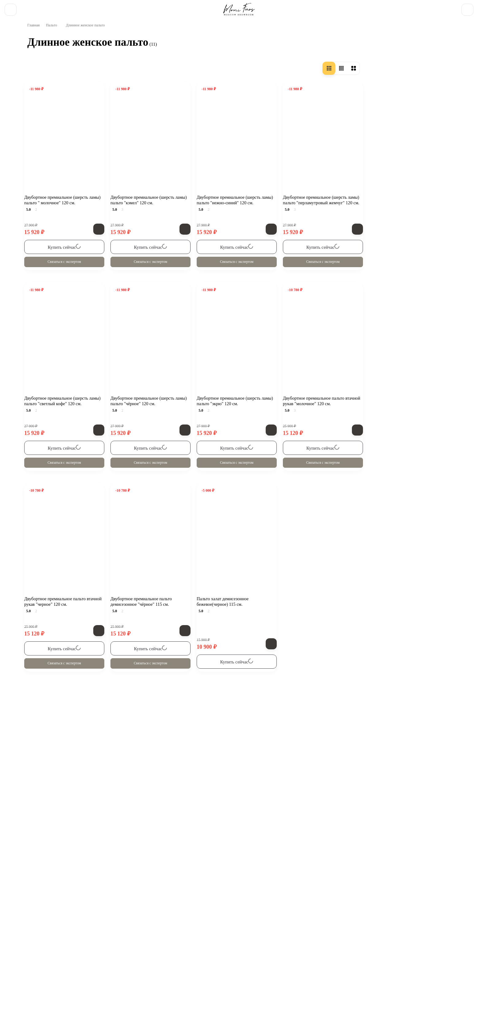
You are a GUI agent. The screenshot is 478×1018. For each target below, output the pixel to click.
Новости (132, 7)
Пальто (54, 46)
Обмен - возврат (102, 7)
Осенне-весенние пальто (65, 102)
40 (41, 333)
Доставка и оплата (63, 7)
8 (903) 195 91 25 (428, 7)
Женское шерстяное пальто (68, 139)
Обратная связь (77, 935)
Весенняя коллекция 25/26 (231, 935)
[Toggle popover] (451, 1000)
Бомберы (351, 935)
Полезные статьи (163, 7)
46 (41, 360)
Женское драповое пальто (67, 149)
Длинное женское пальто (144, 707)
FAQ (189, 7)
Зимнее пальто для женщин (69, 159)
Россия (46, 245)
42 (41, 342)
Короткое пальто (57, 128)
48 (41, 370)
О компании (33, 951)
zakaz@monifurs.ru (134, 976)
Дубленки (288, 935)
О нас (33, 7)
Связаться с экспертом (155, 287)
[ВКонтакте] (24, 935)
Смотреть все (66, 876)
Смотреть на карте (211, 988)
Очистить (83, 466)
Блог (63, 951)
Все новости (66, 717)
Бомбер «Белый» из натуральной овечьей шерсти (95, 760)
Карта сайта (255, 951)
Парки (381, 935)
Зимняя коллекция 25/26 (154, 935)
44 (41, 351)
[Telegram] (41, 935)
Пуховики (412, 935)
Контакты (208, 7)
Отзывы (231, 7)
